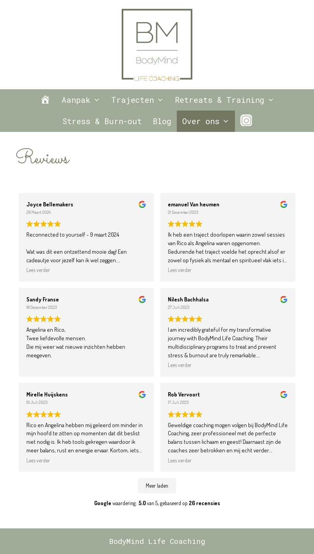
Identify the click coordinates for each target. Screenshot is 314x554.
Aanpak (84, 100)
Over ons (208, 121)
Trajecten (140, 100)
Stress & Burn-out (102, 121)
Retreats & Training (227, 100)
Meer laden (157, 485)
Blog (162, 121)
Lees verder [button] (38, 270)
